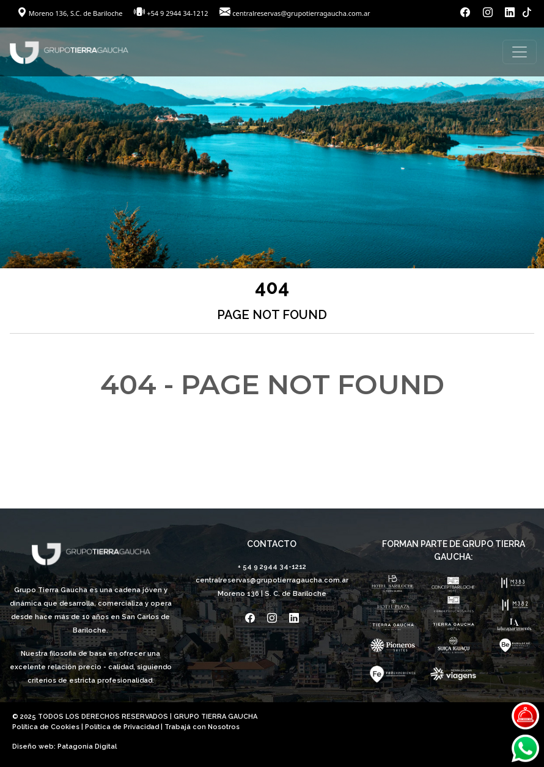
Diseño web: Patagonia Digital (64, 746)
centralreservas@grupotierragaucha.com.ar (301, 13)
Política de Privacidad (122, 727)
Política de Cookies (45, 727)
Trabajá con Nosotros (202, 727)
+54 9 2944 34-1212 (177, 13)
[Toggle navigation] (519, 52)
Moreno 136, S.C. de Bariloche (70, 13)
